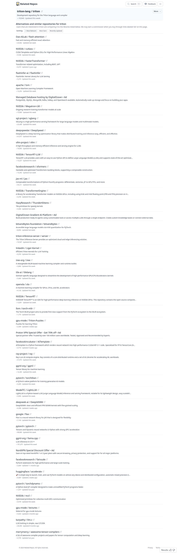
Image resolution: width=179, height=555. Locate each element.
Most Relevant (30, 31)
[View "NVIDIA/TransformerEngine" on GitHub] (47, 191)
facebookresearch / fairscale (30, 459)
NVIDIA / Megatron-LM (28, 106)
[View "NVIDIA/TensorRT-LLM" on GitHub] (42, 154)
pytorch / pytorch (25, 426)
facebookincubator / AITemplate (33, 341)
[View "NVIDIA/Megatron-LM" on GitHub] (41, 106)
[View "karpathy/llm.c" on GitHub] (34, 520)
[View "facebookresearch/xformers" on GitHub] (48, 167)
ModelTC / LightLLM (26, 389)
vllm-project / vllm (25, 142)
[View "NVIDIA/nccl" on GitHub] (31, 496)
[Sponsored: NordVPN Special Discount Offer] (89, 452)
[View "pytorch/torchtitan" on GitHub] (38, 378)
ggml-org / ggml (24, 365)
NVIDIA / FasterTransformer (30, 60)
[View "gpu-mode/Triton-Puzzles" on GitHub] (45, 320)
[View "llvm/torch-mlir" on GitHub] (34, 308)
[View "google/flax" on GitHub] (30, 414)
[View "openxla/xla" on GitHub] (31, 284)
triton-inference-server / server (32, 235)
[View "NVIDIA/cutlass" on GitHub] (34, 49)
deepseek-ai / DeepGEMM (29, 402)
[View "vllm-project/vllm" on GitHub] (36, 142)
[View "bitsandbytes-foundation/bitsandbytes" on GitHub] (59, 224)
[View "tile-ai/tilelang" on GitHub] (33, 272)
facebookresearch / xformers (31, 166)
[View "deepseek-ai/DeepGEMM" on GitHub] (44, 402)
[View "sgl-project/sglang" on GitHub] (38, 118)
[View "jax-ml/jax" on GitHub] (29, 179)
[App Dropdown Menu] (160, 4)
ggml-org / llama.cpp (27, 438)
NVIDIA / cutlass (24, 48)
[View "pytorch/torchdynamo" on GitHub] (42, 484)
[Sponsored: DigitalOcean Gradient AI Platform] (89, 216)
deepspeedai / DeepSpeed (29, 130)
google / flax (22, 414)
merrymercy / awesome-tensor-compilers (37, 531)
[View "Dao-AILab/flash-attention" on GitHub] (46, 37)
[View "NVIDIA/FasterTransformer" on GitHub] (47, 61)
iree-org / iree (23, 260)
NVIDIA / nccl (23, 495)
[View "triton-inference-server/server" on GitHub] (50, 236)
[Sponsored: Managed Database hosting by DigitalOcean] (89, 98)
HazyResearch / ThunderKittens (32, 202)
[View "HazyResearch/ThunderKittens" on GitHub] (50, 203)
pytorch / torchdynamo (28, 483)
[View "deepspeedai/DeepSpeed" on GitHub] (45, 130)
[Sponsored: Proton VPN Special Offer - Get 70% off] (89, 334)
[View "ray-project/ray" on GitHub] (34, 354)
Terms (158, 548)
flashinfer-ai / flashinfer (28, 72)
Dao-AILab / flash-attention (30, 36)
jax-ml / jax (21, 178)
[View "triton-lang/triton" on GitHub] (42, 11)
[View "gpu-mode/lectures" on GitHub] (39, 508)
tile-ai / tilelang (23, 272)
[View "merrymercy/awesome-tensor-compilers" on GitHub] (61, 532)
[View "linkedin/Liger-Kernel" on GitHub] (41, 248)
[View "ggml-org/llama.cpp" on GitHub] (39, 438)
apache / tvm (23, 85)
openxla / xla (22, 284)
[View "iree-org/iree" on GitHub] (32, 260)
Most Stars (43, 31)
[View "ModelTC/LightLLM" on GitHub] (38, 390)
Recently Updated (56, 31)
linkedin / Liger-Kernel (27, 248)
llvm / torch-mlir (24, 308)
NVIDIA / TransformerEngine (31, 190)
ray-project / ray (24, 353)
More (157, 11)
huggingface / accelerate (29, 471)
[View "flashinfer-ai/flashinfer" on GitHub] (42, 73)
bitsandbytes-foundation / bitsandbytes (36, 223)
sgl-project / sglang (26, 118)
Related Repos (28, 4)
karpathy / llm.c (24, 519)
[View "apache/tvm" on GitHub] (31, 85)
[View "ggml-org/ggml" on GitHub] (35, 366)
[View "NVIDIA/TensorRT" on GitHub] (37, 296)
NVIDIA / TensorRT (25, 296)
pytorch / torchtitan (26, 377)
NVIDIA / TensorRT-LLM (28, 154)
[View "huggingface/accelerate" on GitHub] (43, 471)
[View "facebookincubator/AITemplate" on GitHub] (51, 342)
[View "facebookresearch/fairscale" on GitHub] (47, 459)
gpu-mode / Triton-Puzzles (30, 320)
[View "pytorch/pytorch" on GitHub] (35, 426)
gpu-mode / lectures (26, 507)
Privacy (150, 548)
